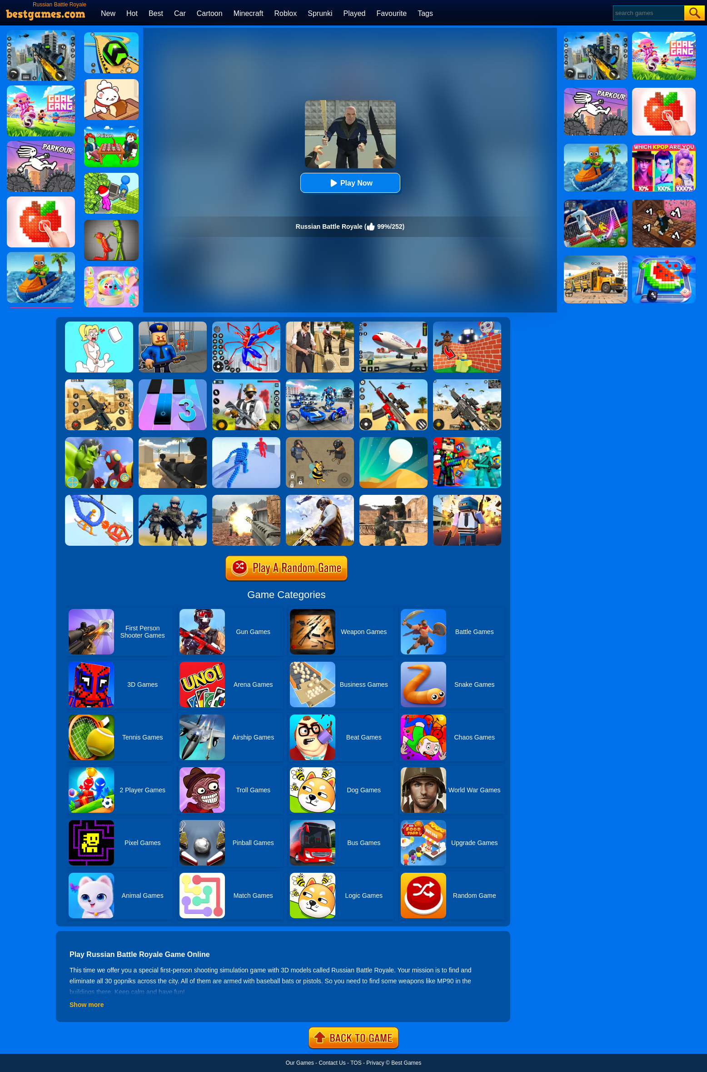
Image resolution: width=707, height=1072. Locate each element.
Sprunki (320, 13)
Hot (132, 13)
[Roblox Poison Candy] (111, 129)
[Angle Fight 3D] (246, 440)
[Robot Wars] (99, 498)
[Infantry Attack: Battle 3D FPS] (173, 498)
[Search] (648, 12)
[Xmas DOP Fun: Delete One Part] (99, 325)
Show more (87, 1004)
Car (180, 13)
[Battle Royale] (246, 498)
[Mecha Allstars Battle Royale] (320, 382)
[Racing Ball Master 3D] (111, 35)
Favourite (391, 13)
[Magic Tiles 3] (173, 382)
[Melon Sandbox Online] (111, 223)
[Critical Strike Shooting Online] (99, 382)
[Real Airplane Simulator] (393, 325)
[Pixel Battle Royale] (467, 498)
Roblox (285, 13)
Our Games (300, 1063)
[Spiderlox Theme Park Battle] (246, 325)
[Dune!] (393, 440)
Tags (425, 13)
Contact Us (332, 1063)
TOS (355, 1063)
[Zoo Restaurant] (111, 82)
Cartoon (210, 13)
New (108, 13)
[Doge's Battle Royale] (320, 440)
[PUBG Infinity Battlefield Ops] (320, 498)
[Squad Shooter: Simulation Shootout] (467, 382)
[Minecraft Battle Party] (467, 440)
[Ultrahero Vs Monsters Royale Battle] (99, 440)
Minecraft (249, 13)
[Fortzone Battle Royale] (246, 382)
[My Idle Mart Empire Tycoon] (111, 176)
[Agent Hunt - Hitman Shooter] (320, 325)
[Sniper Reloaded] (173, 440)
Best (156, 13)
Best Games (406, 1063)
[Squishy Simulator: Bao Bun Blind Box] (111, 270)
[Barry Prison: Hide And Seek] (173, 325)
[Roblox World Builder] (467, 325)
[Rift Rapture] (393, 382)
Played (355, 13)
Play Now (350, 183)
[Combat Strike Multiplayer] (393, 498)
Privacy (375, 1063)
